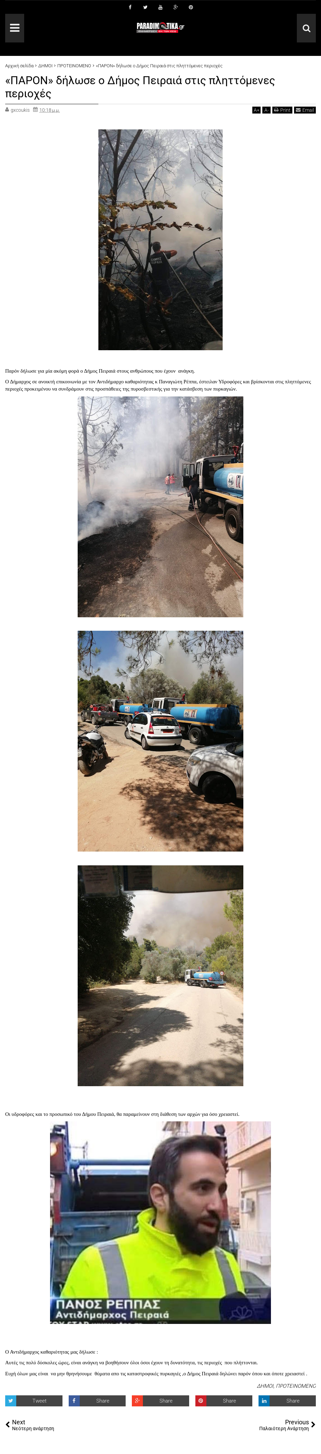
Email (305, 110)
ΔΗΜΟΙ (265, 1386)
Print (282, 110)
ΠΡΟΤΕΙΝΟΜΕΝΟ (296, 1386)
